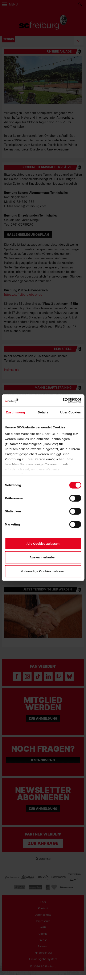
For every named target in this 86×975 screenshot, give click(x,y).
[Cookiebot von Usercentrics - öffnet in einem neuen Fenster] (62, 400)
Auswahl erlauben (42, 557)
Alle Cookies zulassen (43, 543)
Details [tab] (43, 412)
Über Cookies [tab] (70, 412)
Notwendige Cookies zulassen (43, 571)
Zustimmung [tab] (15, 412)
